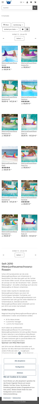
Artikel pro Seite (10, 29)
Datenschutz (17, 398)
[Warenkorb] (35, 2)
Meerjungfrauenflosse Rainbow (29, 198)
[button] (27, 2)
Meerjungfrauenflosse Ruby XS (29, 233)
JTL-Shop (23, 401)
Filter (6, 25)
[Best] (6, 67)
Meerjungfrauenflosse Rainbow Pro (9, 233)
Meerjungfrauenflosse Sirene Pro (29, 64)
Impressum (7, 398)
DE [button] (21, 2)
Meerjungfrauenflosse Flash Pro (29, 164)
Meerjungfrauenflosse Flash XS (29, 132)
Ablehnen (20, 373)
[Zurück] (3, 38)
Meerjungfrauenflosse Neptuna (29, 98)
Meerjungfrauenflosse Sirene (9, 64)
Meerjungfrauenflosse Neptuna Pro (9, 132)
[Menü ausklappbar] (3, 1)
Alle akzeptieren (20, 361)
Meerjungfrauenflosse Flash (9, 164)
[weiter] (35, 38)
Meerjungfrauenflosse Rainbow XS (9, 198)
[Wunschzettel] (31, 2)
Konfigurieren (19, 367)
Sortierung (17, 25)
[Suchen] (17, 7)
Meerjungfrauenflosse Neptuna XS (9, 98)
